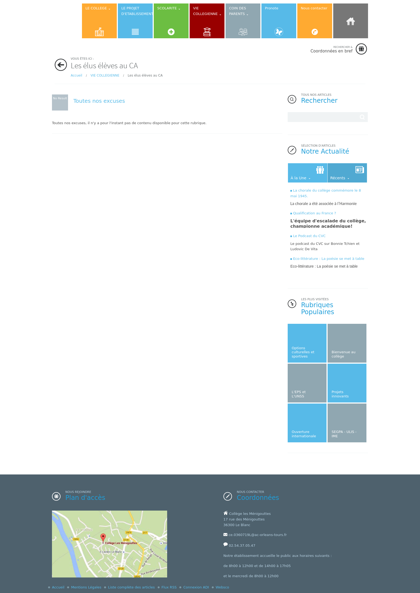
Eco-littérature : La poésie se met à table (328, 259)
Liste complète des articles (131, 587)
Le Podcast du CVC (309, 236)
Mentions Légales (86, 587)
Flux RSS (169, 587)
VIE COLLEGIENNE (105, 75)
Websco (222, 587)
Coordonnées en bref (331, 49)
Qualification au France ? (314, 213)
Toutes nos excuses (99, 101)
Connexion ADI (196, 587)
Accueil (76, 75)
